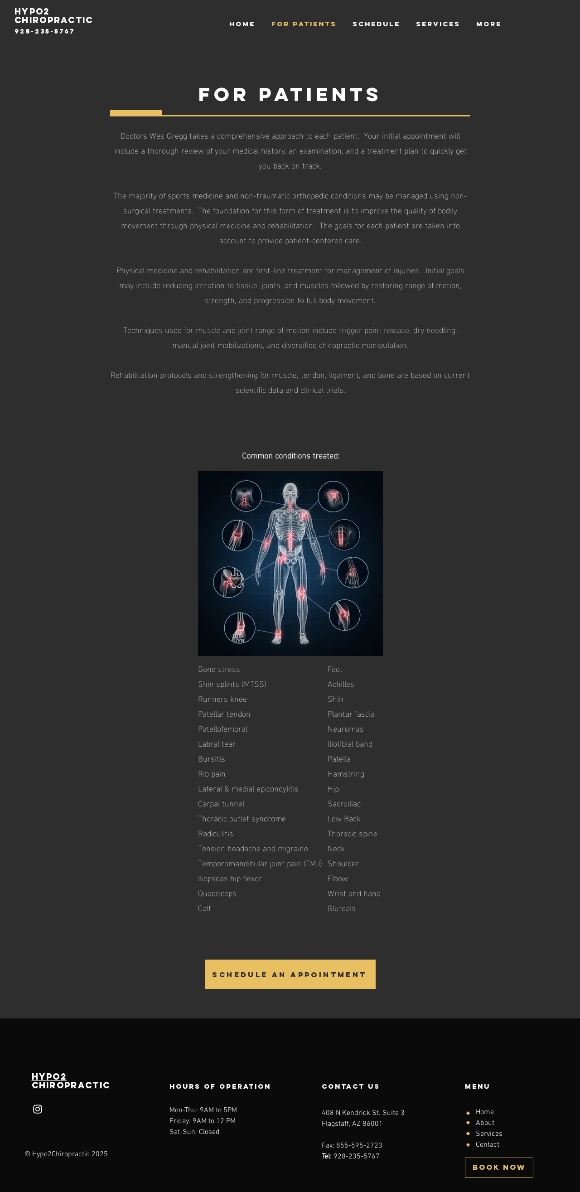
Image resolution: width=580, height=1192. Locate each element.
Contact (487, 1144)
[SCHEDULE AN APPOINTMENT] (290, 974)
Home (485, 1112)
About (485, 1123)
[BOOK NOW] (499, 1168)
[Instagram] (38, 1109)
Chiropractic (71, 1085)
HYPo (46, 1076)
